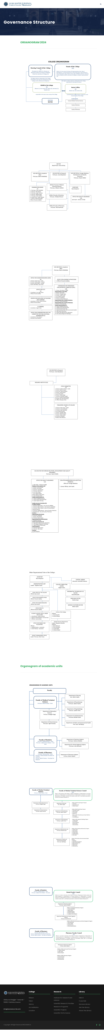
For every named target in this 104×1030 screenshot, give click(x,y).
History (31, 1005)
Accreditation (34, 1008)
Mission (31, 998)
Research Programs (61, 1007)
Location (32, 1011)
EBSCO (81, 998)
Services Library (84, 1005)
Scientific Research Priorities (64, 1004)
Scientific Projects (60, 1010)
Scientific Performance (62, 1013)
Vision (31, 1001)
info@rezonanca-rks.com (12, 1009)
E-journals (82, 1001)
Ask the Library (84, 1008)
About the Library (85, 1011)
